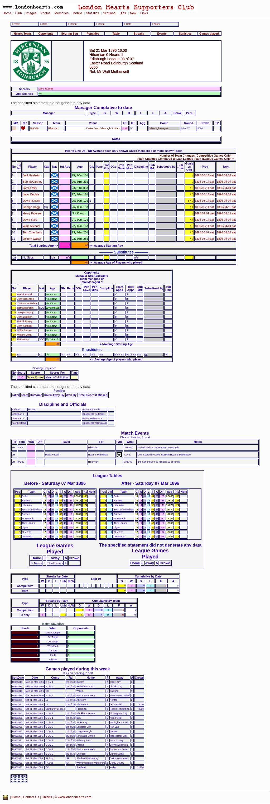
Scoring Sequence (44, 368)
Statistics (92, 13)
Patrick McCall (24, 294)
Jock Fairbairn (31, 175)
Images (31, 13)
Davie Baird (30, 219)
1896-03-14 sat (204, 175)
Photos (45, 13)
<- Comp (72, 24)
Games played (209, 33)
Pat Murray (23, 339)
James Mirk (30, 188)
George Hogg (31, 207)
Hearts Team (22, 33)
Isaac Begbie (31, 194)
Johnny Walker (32, 238)
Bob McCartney (32, 181)
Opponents (45, 33)
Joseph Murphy (25, 312)
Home (7, 13)
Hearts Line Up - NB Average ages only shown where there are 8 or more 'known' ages (123, 150)
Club (18, 13)
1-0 (125, 128)
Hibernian (53, 128)
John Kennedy (24, 326)
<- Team (16, 24)
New (133, 13)
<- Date (43, 24)
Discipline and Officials (62, 404)
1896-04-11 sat (226, 213)
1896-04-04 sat (226, 175)
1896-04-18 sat (226, 207)
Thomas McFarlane (27, 303)
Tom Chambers (32, 232)
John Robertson (25, 299)
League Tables (107, 475)
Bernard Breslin (25, 308)
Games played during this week (78, 668)
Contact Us (31, 797)
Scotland (109, 13)
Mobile (77, 13)
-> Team (155, 24)
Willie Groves (24, 330)
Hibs (122, 13)
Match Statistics (53, 623)
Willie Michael (31, 226)
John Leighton (24, 317)
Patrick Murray (24, 321)
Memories (61, 13)
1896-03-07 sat (204, 232)
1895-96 (34, 128)
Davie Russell (31, 200)
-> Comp (99, 24)
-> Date (127, 24)
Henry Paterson (32, 213)
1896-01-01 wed (205, 213)
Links (144, 13)
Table (116, 33)
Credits (47, 797)
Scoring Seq (69, 33)
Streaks (139, 33)
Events (162, 33)
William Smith (24, 334)
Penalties (93, 33)
